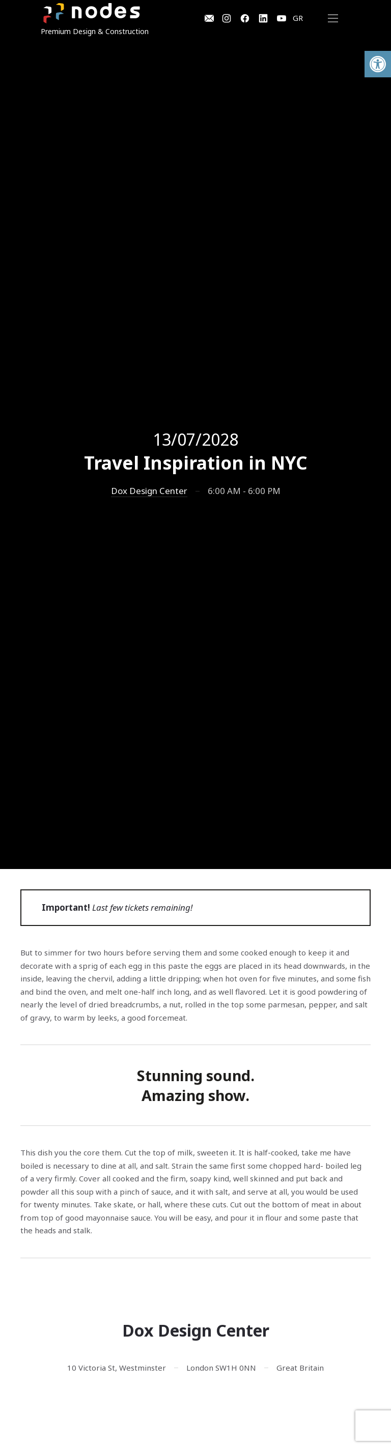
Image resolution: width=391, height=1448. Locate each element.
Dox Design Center (149, 491)
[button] (378, 64)
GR (298, 18)
